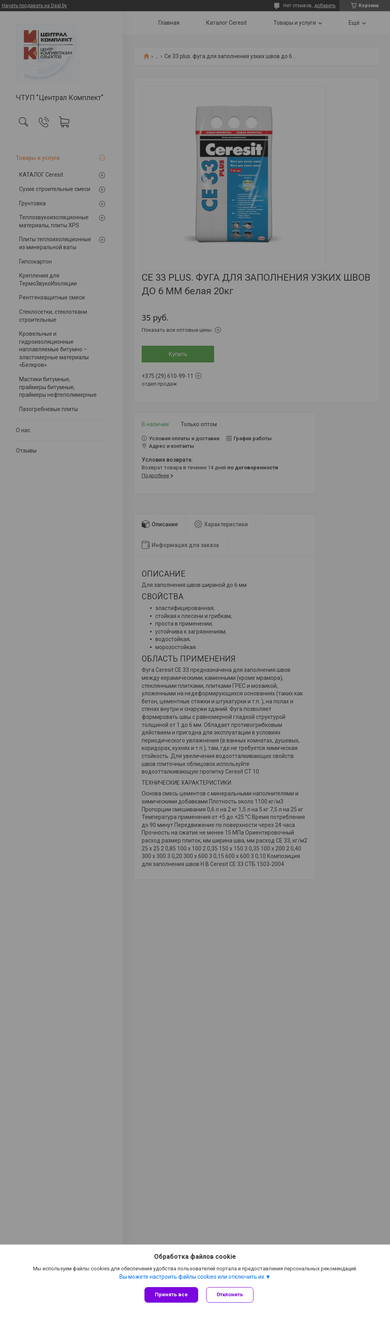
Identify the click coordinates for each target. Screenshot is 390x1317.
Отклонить (229, 1294)
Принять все (171, 1294)
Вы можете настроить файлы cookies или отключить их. (192, 1277)
